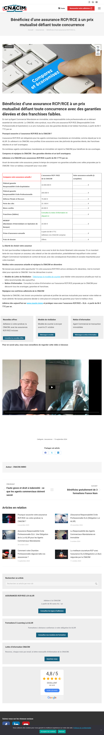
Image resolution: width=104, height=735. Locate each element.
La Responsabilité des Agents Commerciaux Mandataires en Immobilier (82, 534)
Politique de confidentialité (82, 728)
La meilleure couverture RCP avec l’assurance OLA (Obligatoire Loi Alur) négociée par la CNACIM (85, 553)
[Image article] (8, 518)
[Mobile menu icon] (99, 8)
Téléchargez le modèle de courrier (46, 277)
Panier (61, 8)
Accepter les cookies (48, 731)
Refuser (61, 731)
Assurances (9, 47)
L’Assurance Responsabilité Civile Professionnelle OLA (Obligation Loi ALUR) (85, 518)
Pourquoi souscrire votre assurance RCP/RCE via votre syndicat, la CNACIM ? (32, 518)
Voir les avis (52, 690)
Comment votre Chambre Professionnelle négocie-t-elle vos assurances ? (31, 553)
